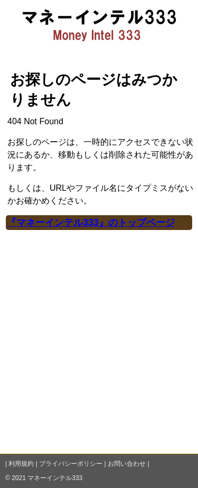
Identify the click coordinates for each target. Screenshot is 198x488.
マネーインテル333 (54, 478)
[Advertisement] (99, 349)
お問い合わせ (127, 463)
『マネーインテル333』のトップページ (91, 222)
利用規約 (21, 463)
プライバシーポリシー (70, 463)
